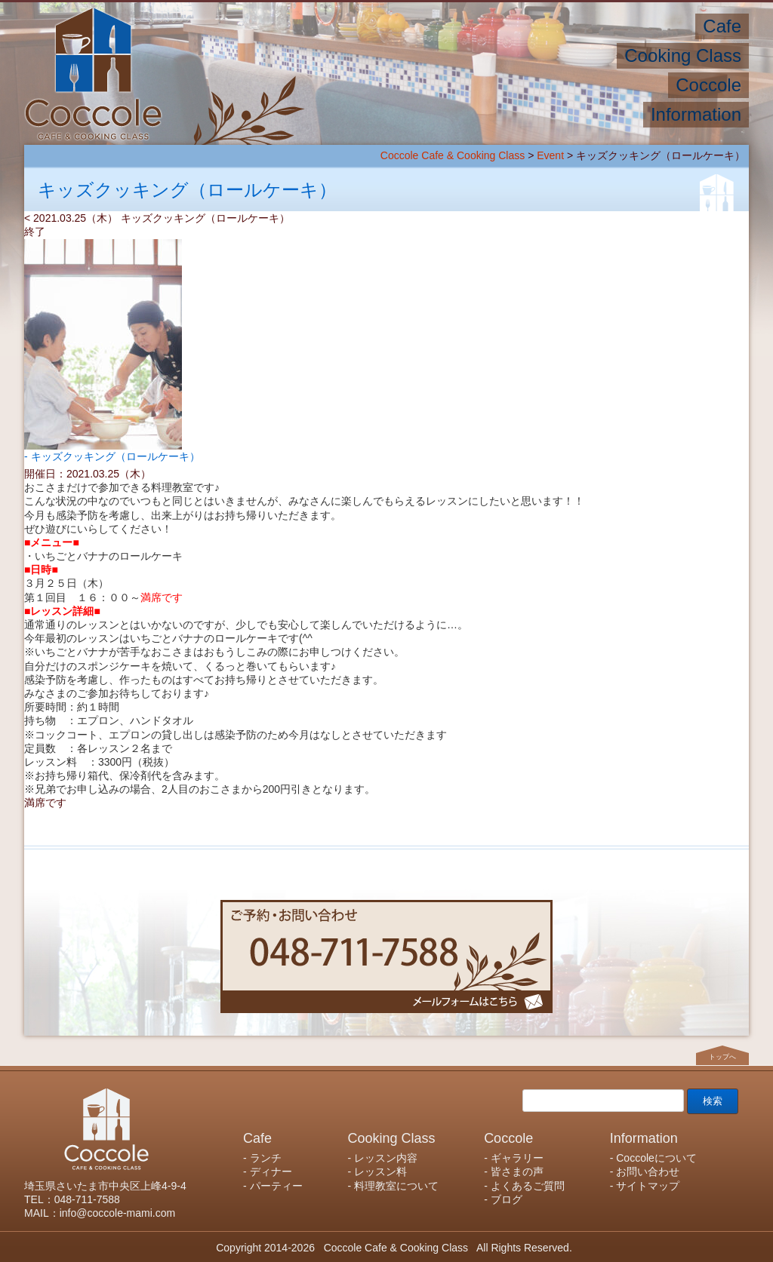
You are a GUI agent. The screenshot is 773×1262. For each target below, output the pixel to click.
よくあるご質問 (528, 1186)
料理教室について (396, 1186)
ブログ (506, 1199)
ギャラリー (517, 1158)
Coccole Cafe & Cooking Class (452, 155)
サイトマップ (647, 1186)
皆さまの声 (517, 1171)
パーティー (276, 1186)
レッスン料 (380, 1171)
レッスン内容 (385, 1158)
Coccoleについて (656, 1158)
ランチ (266, 1158)
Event (550, 155)
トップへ (722, 1057)
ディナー (271, 1171)
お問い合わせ (647, 1171)
